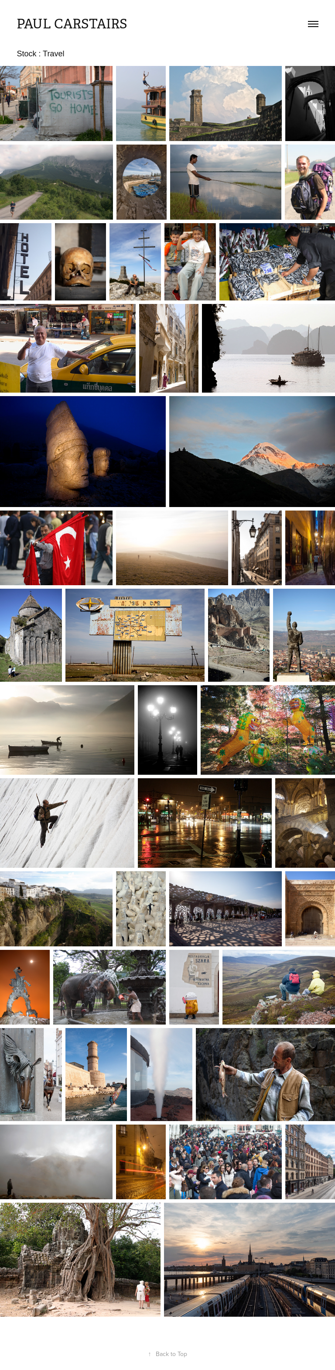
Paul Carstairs (72, 24)
